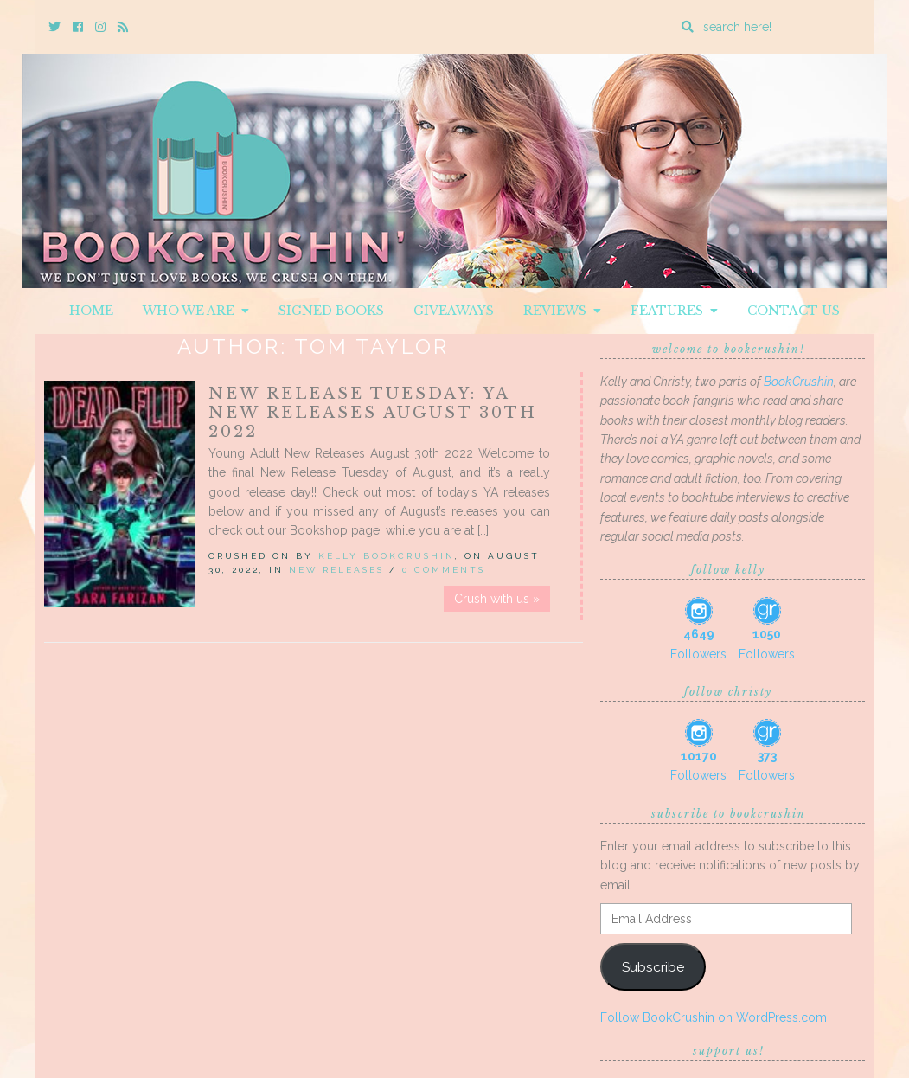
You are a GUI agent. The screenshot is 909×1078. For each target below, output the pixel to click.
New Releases (336, 569)
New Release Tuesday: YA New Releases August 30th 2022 (372, 412)
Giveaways (453, 310)
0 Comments (443, 569)
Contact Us (793, 310)
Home (91, 310)
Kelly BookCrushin (386, 556)
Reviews (562, 310)
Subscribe (653, 967)
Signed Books (331, 310)
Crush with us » (497, 599)
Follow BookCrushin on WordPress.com (713, 1017)
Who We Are (196, 310)
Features (674, 310)
